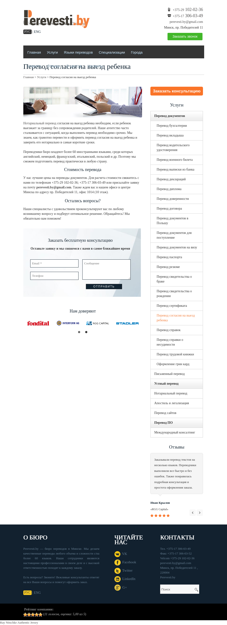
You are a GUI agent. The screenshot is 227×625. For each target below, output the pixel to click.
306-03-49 (188, 15)
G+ (120, 587)
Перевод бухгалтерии (172, 125)
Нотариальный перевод (39, 123)
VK (120, 554)
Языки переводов (78, 52)
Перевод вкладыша (170, 135)
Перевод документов (169, 116)
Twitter (123, 570)
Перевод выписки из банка (175, 169)
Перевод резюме (168, 267)
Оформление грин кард (173, 364)
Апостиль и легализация (171, 403)
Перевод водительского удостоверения (173, 147)
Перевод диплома (169, 189)
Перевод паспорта (169, 257)
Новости (34, 66)
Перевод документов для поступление (174, 235)
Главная (34, 52)
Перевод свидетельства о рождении (174, 293)
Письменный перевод (169, 374)
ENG (37, 32)
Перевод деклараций (171, 179)
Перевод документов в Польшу (172, 221)
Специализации (112, 52)
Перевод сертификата (172, 305)
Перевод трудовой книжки (175, 354)
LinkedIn (124, 579)
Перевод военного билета (174, 159)
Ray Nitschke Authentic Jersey (19, 622)
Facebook (125, 562)
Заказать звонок (185, 36)
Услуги (52, 52)
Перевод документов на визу (177, 247)
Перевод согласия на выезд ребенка (176, 318)
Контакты (95, 66)
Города (137, 52)
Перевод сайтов (165, 413)
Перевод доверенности (173, 199)
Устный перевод (166, 383)
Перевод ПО (163, 422)
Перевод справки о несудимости (170, 342)
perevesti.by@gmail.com (186, 22)
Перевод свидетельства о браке (174, 279)
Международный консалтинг (174, 432)
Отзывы (53, 66)
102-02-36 (188, 9)
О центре (73, 66)
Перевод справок (169, 330)
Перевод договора (169, 208)
